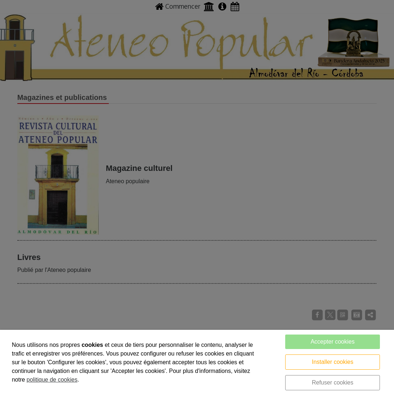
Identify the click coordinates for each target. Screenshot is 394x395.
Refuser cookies (333, 382)
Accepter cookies (333, 342)
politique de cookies (52, 380)
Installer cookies (333, 362)
